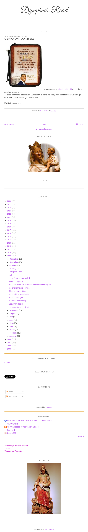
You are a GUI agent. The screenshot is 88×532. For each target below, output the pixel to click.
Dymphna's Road (44, 10)
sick (10, 275)
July (11, 317)
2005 (9, 349)
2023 (9, 211)
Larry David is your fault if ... (20, 278)
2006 (9, 346)
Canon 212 (11, 433)
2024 (9, 207)
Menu (44, 31)
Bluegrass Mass (15, 272)
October (13, 265)
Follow (7, 363)
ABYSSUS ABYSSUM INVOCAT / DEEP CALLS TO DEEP (31, 421)
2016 (9, 233)
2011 (9, 249)
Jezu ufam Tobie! (16, 304)
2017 (9, 230)
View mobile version (44, 129)
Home (44, 124)
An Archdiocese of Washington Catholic (23, 427)
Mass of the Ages (16, 297)
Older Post (79, 124)
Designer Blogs (49, 529)
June (11, 320)
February (13, 333)
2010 (9, 252)
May (11, 323)
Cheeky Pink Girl (65, 89)
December (13, 259)
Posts (9, 392)
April (11, 326)
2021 (9, 217)
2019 (9, 224)
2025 (9, 204)
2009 (9, 256)
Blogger (49, 407)
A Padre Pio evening (17, 301)
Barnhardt (11, 430)
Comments (11, 396)
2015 (9, 236)
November (13, 262)
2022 (9, 214)
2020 (9, 220)
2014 (9, 240)
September (14, 310)
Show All (81, 436)
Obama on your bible (17, 291)
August (12, 314)
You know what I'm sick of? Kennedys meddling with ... (31, 285)
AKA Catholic (12, 424)
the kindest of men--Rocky (19, 307)
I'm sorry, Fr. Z (15, 269)
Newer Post (9, 124)
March (12, 330)
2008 (9, 339)
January (13, 336)
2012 (9, 246)
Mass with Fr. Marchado (19, 294)
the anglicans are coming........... (22, 288)
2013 (9, 243)
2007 (9, 342)
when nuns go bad (16, 281)
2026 (9, 201)
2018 (9, 227)
